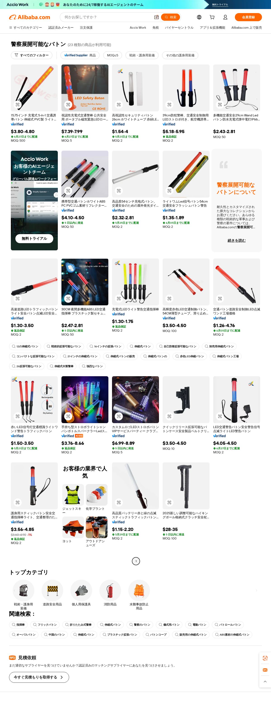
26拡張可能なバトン (26, 366)
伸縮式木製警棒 (61, 366)
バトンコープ (156, 634)
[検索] (170, 17)
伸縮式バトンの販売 (120, 356)
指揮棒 (18, 625)
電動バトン (197, 625)
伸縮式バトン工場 (226, 356)
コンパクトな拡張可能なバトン (33, 356)
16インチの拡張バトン (105, 346)
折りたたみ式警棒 (78, 625)
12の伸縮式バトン (25, 346)
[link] (265, 658)
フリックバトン (45, 625)
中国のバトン (54, 634)
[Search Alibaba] (107, 17)
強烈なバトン (92, 366)
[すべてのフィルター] (31, 55)
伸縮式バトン (140, 346)
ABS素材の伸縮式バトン (232, 634)
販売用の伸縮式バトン (191, 634)
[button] (156, 17)
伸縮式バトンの (155, 356)
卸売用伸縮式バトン (219, 346)
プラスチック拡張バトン (120, 634)
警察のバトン (139, 625)
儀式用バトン (169, 625)
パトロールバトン (228, 625)
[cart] (213, 18)
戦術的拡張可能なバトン (64, 346)
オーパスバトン (23, 634)
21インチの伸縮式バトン (80, 356)
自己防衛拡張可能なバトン (177, 346)
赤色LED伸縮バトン (189, 356)
